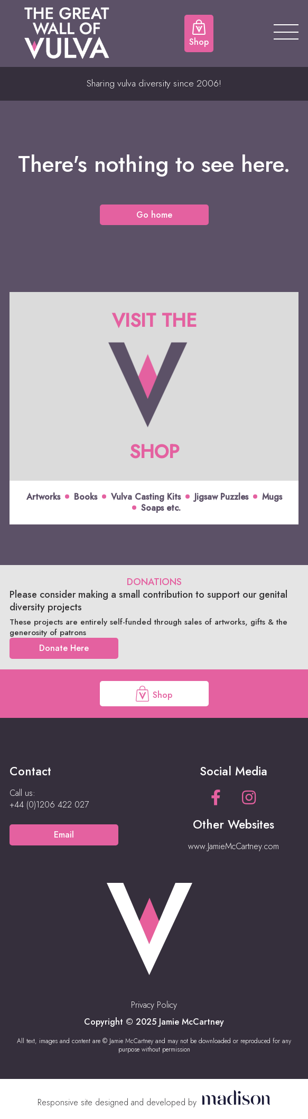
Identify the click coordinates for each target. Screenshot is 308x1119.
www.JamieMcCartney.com (233, 846)
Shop (154, 694)
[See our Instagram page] (249, 797)
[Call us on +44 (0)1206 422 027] (49, 805)
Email (64, 835)
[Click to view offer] (154, 408)
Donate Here (64, 648)
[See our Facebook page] (216, 797)
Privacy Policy (154, 1005)
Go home (154, 215)
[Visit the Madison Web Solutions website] (154, 1102)
